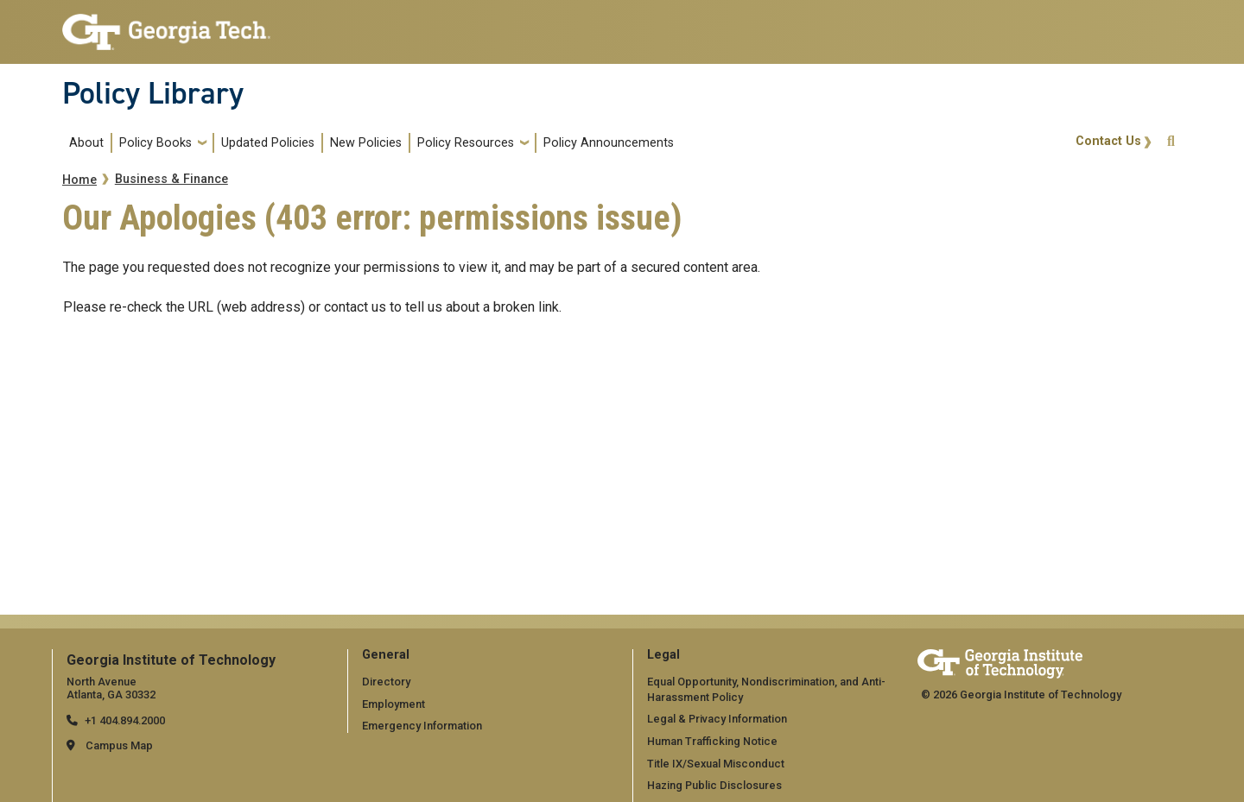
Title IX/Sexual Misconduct (715, 763)
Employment (393, 704)
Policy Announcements (608, 143)
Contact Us (1108, 141)
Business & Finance (171, 179)
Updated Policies (267, 143)
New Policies (366, 143)
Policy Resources (465, 143)
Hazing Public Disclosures (714, 785)
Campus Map (119, 745)
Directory (386, 681)
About (86, 143)
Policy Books (155, 143)
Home (79, 180)
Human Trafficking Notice (712, 741)
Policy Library (153, 93)
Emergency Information (422, 725)
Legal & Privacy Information (717, 718)
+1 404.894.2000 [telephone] (125, 720)
